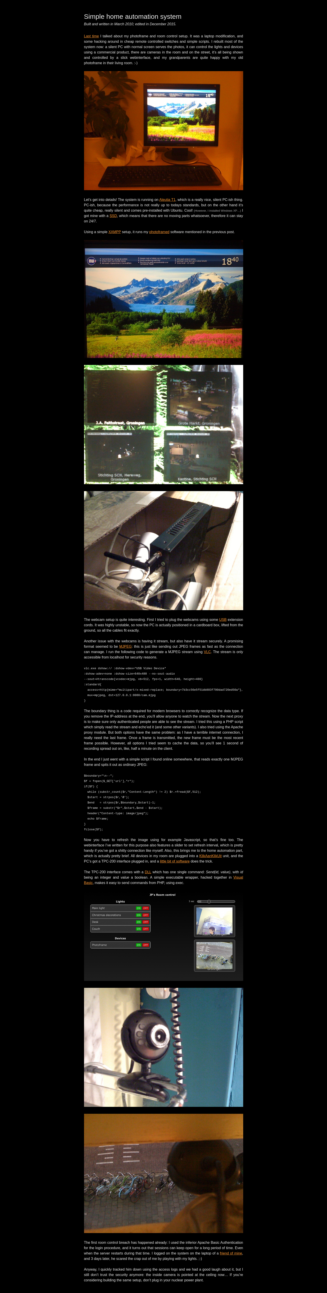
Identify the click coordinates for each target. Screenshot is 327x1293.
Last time (91, 36)
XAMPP (114, 232)
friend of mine (231, 1253)
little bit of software (175, 861)
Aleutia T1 (167, 200)
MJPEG (125, 646)
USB (223, 620)
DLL (148, 872)
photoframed (159, 232)
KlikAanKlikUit (210, 856)
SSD (113, 216)
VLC (207, 652)
